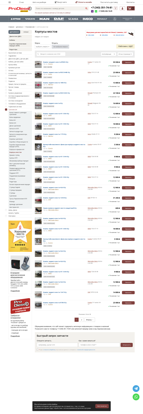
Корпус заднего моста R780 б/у (55, 303)
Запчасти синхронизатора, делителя (18, 135)
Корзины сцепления (16, 139)
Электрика (11, 216)
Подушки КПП (13, 173)
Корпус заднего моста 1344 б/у (55, 198)
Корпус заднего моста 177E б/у (54, 134)
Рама (10, 90)
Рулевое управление (15, 93)
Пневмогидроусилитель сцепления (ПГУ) (17, 169)
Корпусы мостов (15, 152)
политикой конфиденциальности (86, 349)
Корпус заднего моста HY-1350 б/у (56, 114)
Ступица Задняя (14, 187)
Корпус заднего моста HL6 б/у (54, 187)
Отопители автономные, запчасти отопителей (20, 74)
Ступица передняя (15, 190)
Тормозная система (15, 107)
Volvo (89, 72)
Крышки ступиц (14, 155)
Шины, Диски (12, 210)
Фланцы (12, 201)
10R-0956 (105, 35)
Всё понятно (102, 406)
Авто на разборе (39, 2)
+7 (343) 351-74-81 (101, 7)
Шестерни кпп (14, 207)
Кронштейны (12, 65)
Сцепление (13, 196)
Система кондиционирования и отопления (18, 97)
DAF (89, 198)
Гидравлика (12, 56)
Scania (90, 62)
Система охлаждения (15, 101)
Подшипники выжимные (17, 176)
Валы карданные (14, 117)
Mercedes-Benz (93, 187)
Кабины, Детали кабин (15, 62)
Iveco (89, 83)
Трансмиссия (12, 109)
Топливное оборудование (17, 104)
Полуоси (12, 179)
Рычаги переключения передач (19, 184)
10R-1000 (91, 35)
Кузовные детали (14, 67)
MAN (89, 113)
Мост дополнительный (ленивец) (17, 164)
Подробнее (15, 291)
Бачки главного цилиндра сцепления (17, 113)
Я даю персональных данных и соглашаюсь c (67, 349)
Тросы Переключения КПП (18, 199)
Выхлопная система (15, 53)
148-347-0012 (119, 35)
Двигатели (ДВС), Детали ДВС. (18, 59)
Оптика (10, 70)
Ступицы (12, 193)
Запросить (126, 345)
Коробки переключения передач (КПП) (17, 45)
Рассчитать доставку (109, 2)
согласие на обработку (49, 349)
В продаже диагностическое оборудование (18, 275)
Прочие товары (13, 87)
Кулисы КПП (13, 158)
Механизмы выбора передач (18, 161)
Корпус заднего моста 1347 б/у (55, 292)
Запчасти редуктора (16, 131)
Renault (90, 93)
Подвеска (11, 81)
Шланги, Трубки (13, 213)
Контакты (131, 2)
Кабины (12, 40)
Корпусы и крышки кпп (16, 149)
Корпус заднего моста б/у (53, 103)
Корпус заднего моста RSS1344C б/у (56, 93)
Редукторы (13, 49)
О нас (21, 2)
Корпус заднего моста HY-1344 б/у (56, 156)
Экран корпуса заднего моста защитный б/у (60, 208)
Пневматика (12, 78)
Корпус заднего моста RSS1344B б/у (56, 72)
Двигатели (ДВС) (15, 36)
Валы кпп (12, 120)
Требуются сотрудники (16, 316)
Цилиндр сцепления (16, 204)
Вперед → (89, 320)
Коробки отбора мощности (18, 142)
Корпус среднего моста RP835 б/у (55, 62)
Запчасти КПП (14, 129)
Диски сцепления (15, 126)
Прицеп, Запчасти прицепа (17, 84)
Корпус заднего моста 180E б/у (54, 83)
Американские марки (127, 19)
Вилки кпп (12, 123)
